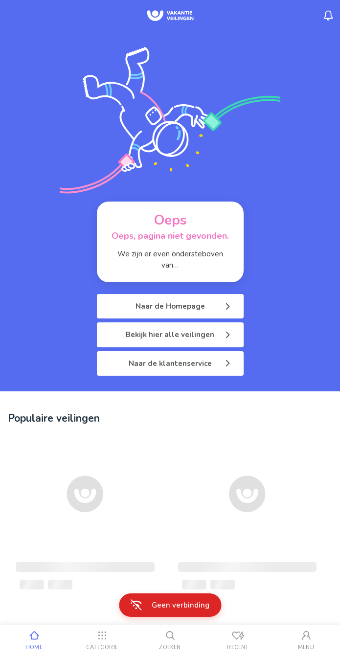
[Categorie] (102, 640)
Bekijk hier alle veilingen (179, 334)
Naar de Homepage (184, 306)
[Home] (34, 640)
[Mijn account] (306, 640)
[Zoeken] (170, 640)
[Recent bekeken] (238, 640)
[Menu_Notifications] (328, 15)
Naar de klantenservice (180, 363)
